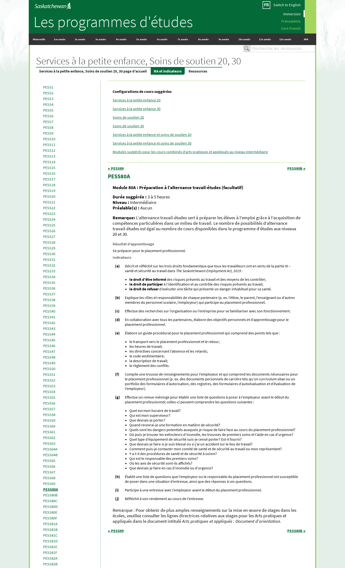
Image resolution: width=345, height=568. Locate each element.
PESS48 (49, 357)
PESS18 (49, 184)
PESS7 (48, 121)
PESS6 (48, 115)
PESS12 (49, 150)
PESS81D (50, 541)
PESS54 (49, 391)
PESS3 (48, 98)
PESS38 (49, 299)
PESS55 (49, 397)
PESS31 (49, 259)
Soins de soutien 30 (128, 126)
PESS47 (49, 351)
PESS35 (49, 282)
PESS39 (49, 305)
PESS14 (49, 161)
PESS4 (48, 104)
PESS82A (50, 558)
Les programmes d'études (113, 21)
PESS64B (50, 454)
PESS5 (48, 110)
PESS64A (50, 449)
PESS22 (49, 207)
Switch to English (287, 4)
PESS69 (49, 483)
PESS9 (48, 133)
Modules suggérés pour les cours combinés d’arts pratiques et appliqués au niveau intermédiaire (190, 151)
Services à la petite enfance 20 (137, 100)
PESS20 (49, 196)
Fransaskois (291, 20)
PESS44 (49, 334)
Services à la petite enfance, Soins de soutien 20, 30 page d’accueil (93, 71)
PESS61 (49, 431)
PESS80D (50, 506)
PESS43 (49, 328)
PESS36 (49, 288)
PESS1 (48, 87)
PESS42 (49, 322)
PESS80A (50, 489)
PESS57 (49, 408)
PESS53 (49, 385)
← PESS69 (116, 168)
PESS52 (49, 380)
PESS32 (49, 265)
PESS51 (49, 374)
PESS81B (50, 529)
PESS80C (50, 500)
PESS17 (49, 179)
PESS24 (49, 219)
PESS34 (49, 276)
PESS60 (49, 426)
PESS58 (49, 414)
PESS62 (49, 437)
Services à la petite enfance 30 (137, 108)
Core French (291, 28)
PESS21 (49, 202)
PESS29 (49, 248)
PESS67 (49, 472)
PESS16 (49, 173)
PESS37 (49, 294)
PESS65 (49, 460)
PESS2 (48, 92)
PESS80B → (296, 168)
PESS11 (49, 144)
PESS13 (49, 156)
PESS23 (49, 213)
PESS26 (49, 230)
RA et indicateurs (168, 71)
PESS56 (49, 403)
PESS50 (49, 368)
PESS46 (49, 345)
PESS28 (49, 242)
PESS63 (49, 443)
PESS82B (50, 564)
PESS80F (50, 518)
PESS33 (49, 271)
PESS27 (49, 236)
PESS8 (48, 127)
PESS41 (49, 317)
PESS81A (50, 523)
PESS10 (49, 138)
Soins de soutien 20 (128, 117)
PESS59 (49, 420)
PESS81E (50, 546)
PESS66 (49, 466)
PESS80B (50, 495)
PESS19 (49, 190)
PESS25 (49, 225)
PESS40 (49, 311)
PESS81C (50, 535)
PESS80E (50, 512)
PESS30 (49, 253)
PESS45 (49, 339)
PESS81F (50, 552)
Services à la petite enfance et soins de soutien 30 (152, 143)
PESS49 (49, 362)
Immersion (292, 13)
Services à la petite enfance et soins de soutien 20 (152, 134)
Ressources (198, 71)
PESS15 (49, 167)
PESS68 (49, 477)
